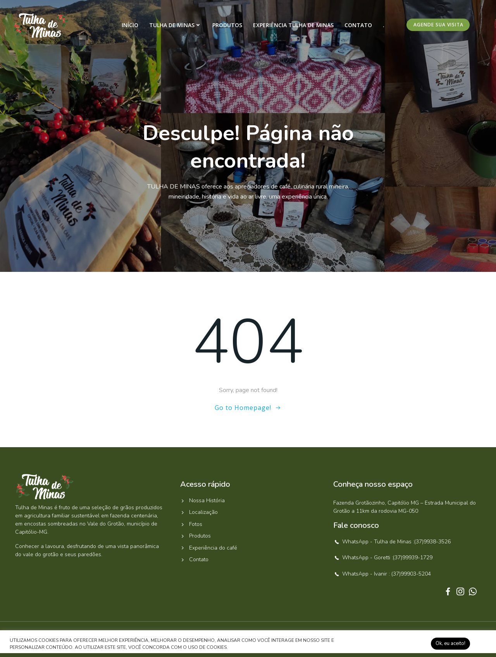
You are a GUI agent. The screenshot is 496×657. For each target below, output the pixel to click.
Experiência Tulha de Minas (293, 25)
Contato (358, 25)
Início (130, 25)
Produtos (227, 25)
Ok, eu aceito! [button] (450, 643)
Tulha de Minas (175, 25)
